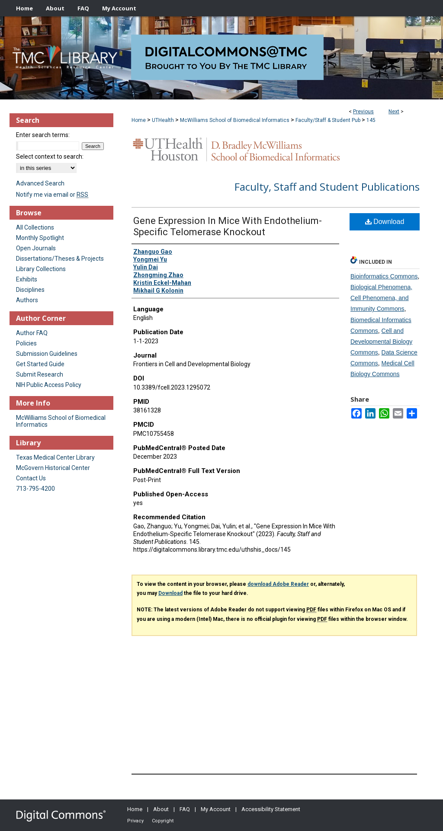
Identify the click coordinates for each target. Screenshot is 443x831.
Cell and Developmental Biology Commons (381, 341)
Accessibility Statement (270, 809)
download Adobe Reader (278, 584)
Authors (27, 300)
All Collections (35, 227)
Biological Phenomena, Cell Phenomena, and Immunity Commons (381, 298)
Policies (26, 343)
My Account (216, 809)
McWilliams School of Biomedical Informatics (234, 120)
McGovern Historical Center (53, 467)
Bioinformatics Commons (384, 276)
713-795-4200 (35, 488)
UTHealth (163, 120)
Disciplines (30, 289)
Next (393, 112)
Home (139, 120)
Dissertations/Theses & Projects (60, 258)
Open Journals (36, 248)
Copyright (162, 821)
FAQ (185, 809)
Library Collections (41, 268)
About (161, 809)
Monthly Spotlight (40, 237)
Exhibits (26, 279)
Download (384, 221)
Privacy (135, 821)
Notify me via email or (52, 194)
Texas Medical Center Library (55, 457)
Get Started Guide (40, 364)
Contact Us (31, 478)
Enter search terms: (43, 134)
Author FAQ (32, 332)
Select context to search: (49, 156)
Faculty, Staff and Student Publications (327, 186)
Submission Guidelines (46, 353)
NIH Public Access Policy (48, 384)
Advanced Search (40, 183)
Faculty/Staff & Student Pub (327, 120)
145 (371, 120)
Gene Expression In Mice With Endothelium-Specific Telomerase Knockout (227, 226)
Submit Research (39, 374)
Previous (363, 112)
